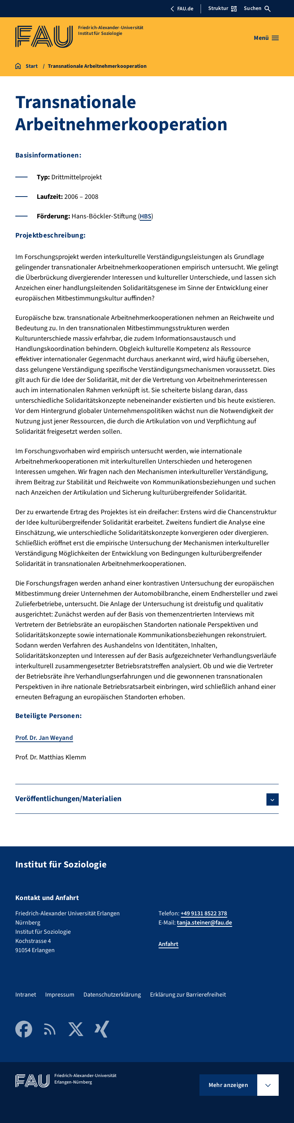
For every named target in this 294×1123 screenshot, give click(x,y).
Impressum (59, 994)
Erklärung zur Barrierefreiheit (188, 994)
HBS (146, 216)
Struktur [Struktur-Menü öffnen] (222, 8)
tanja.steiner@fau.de (204, 922)
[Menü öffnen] (266, 38)
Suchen (257, 8)
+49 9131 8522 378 (204, 913)
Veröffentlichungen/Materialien (68, 798)
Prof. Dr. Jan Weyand (46, 737)
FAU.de (182, 9)
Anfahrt (168, 943)
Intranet (25, 994)
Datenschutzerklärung (112, 994)
